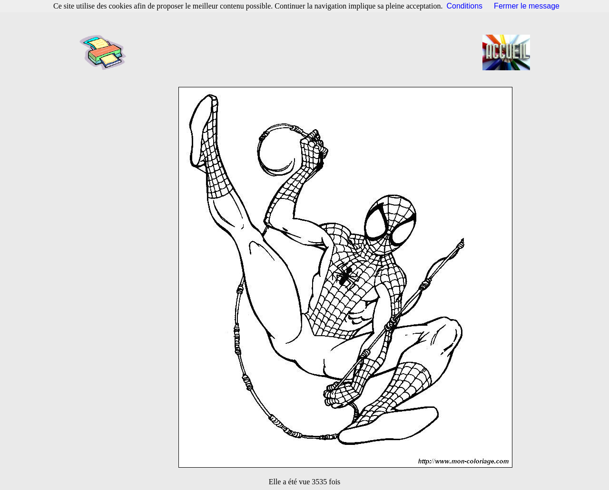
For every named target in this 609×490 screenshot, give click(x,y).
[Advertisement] (307, 52)
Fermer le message (527, 6)
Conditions (465, 6)
